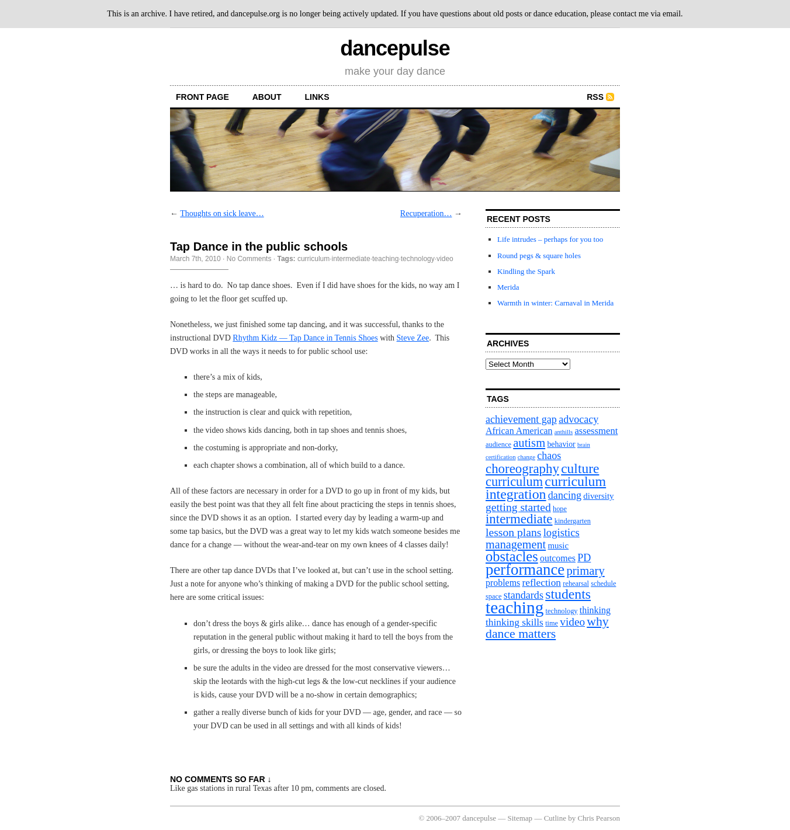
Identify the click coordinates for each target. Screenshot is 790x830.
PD (584, 558)
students (568, 594)
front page (202, 97)
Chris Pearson (598, 818)
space (493, 596)
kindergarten (573, 521)
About (267, 97)
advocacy (578, 419)
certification (500, 457)
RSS (595, 97)
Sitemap (520, 818)
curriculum (313, 259)
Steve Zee (413, 338)
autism (529, 442)
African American (519, 431)
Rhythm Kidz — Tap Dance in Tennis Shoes (305, 338)
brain (583, 445)
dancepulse (394, 48)
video (444, 259)
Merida (508, 287)
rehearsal (576, 583)
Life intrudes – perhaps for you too (550, 239)
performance (525, 569)
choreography (522, 468)
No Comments (249, 259)
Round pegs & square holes (539, 255)
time (551, 623)
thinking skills (514, 622)
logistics (561, 532)
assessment (596, 430)
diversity (598, 496)
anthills (564, 432)
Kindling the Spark (526, 271)
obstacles (512, 556)
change (526, 457)
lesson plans (513, 532)
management (516, 544)
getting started (518, 507)
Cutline (555, 818)
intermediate (351, 259)
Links (317, 97)
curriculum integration (546, 488)
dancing (564, 495)
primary (585, 570)
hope (560, 509)
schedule (603, 583)
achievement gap (521, 419)
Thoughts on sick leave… (222, 213)
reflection (542, 582)
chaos (549, 455)
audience (498, 444)
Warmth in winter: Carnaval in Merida (555, 302)
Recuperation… (426, 213)
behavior (561, 444)
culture (580, 468)
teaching (385, 259)
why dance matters (547, 627)
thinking (595, 610)
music (558, 545)
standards (523, 595)
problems (503, 583)
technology (418, 259)
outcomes (558, 558)
